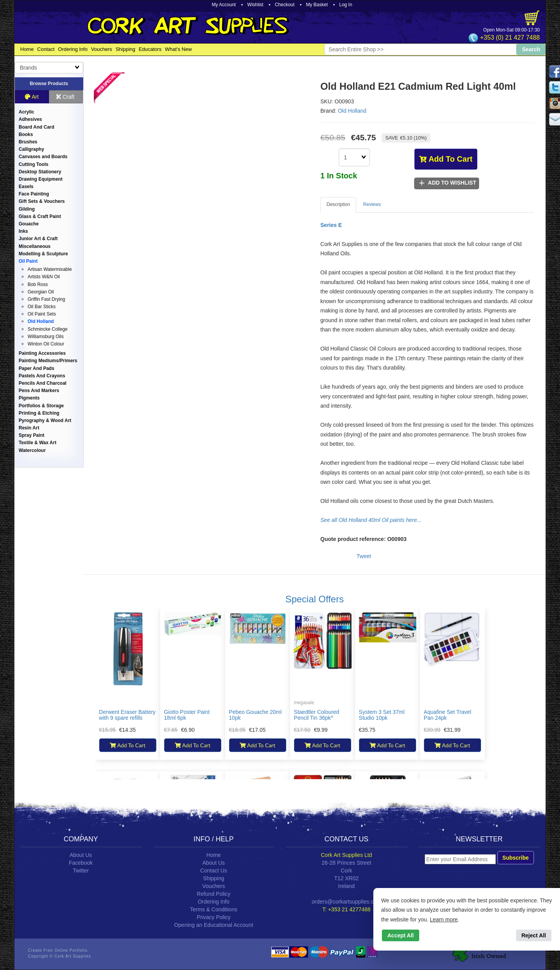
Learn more (444, 919)
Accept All (400, 935)
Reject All (534, 935)
